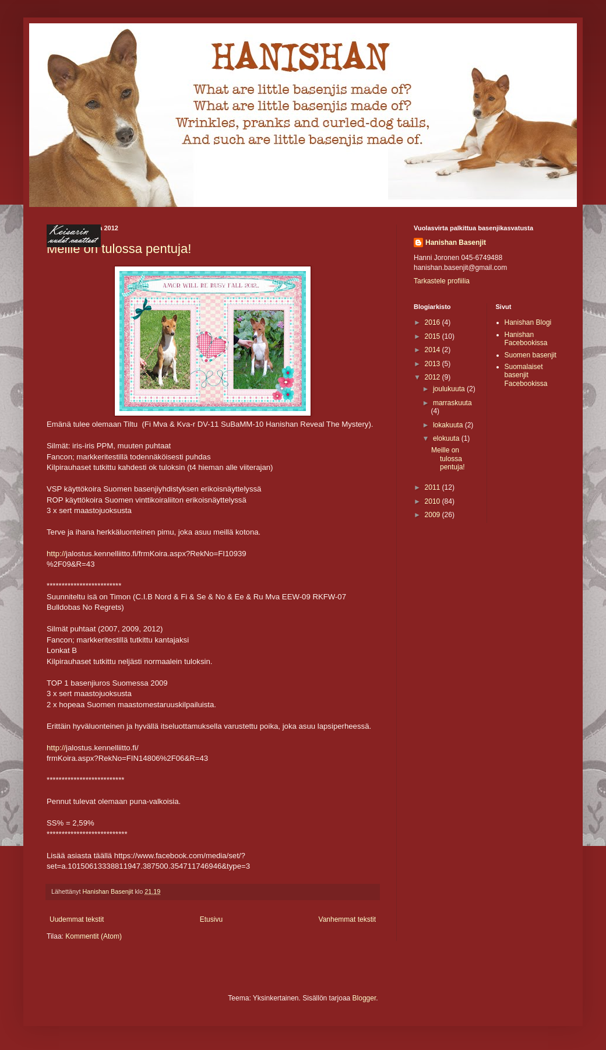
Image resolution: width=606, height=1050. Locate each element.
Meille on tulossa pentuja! (448, 458)
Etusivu (211, 919)
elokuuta (447, 438)
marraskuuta (452, 403)
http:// (56, 553)
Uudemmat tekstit (77, 919)
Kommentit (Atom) (93, 936)
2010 (433, 501)
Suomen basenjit (530, 355)
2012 (433, 377)
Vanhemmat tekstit (347, 919)
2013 (433, 364)
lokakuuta (449, 425)
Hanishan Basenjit (455, 242)
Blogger (364, 998)
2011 (433, 487)
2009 (433, 515)
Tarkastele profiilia (442, 281)
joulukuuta (450, 389)
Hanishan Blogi (528, 322)
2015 (433, 336)
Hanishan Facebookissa (526, 339)
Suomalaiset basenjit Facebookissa (526, 375)
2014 (433, 350)
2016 (433, 322)
